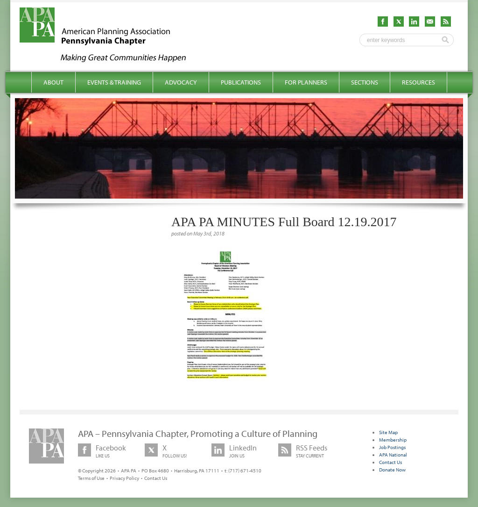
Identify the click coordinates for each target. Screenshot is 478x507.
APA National (393, 454)
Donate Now (392, 469)
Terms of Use (91, 478)
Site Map (388, 432)
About (53, 82)
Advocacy (181, 82)
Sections (364, 82)
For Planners (306, 82)
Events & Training (114, 82)
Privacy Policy (124, 478)
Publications (241, 82)
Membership (393, 439)
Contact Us (155, 478)
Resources (418, 82)
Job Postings (392, 447)
